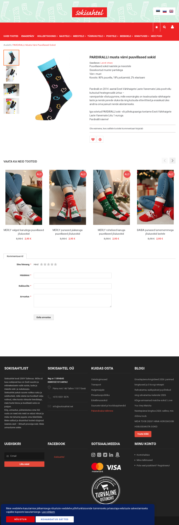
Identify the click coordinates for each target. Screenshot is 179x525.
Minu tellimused (145, 460)
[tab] (15, 256)
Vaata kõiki (143, 434)
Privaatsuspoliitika (100, 395)
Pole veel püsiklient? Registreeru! (153, 465)
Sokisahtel (59, 457)
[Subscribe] (24, 464)
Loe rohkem (48, 511)
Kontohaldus (143, 455)
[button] (11, 74)
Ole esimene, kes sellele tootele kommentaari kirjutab (116, 128)
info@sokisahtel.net (63, 406)
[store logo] (89, 12)
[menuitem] (12, 36)
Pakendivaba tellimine (102, 411)
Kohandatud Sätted (55, 519)
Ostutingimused (99, 379)
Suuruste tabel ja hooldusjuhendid (108, 405)
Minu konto (172, 27)
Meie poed (156, 36)
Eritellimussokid (99, 400)
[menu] (84, 36)
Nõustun (20, 519)
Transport (96, 384)
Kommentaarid (15, 256)
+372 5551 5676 (61, 397)
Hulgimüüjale (97, 390)
